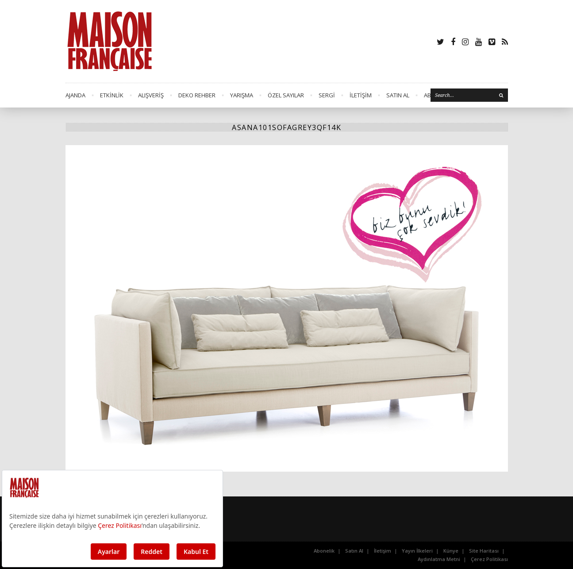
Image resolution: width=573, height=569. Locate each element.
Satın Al (354, 550)
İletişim (382, 550)
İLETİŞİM (361, 95)
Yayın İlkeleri (417, 550)
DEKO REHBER (196, 95)
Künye (450, 550)
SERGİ (327, 95)
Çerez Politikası (489, 559)
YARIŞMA (241, 95)
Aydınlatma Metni (439, 559)
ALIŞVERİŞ (151, 95)
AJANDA (75, 95)
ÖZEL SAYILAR (286, 95)
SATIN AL (397, 95)
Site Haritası (484, 550)
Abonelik (324, 550)
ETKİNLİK (111, 95)
